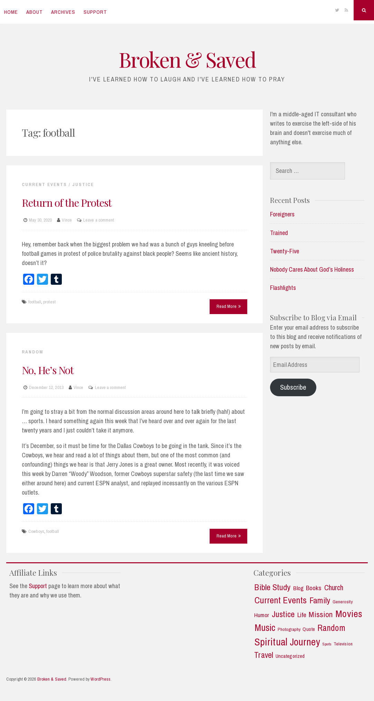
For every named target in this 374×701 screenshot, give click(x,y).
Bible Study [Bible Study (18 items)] (272, 587)
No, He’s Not (48, 370)
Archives (63, 12)
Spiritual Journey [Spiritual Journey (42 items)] (287, 642)
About (34, 12)
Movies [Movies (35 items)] (348, 613)
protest (49, 302)
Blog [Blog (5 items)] (298, 588)
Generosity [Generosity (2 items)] (343, 602)
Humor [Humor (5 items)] (261, 615)
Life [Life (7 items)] (301, 615)
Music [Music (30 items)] (265, 628)
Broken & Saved (187, 59)
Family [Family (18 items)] (319, 600)
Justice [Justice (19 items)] (283, 614)
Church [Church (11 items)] (334, 588)
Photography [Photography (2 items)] (289, 629)
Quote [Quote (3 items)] (309, 629)
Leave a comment (98, 220)
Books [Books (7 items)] (314, 588)
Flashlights (283, 287)
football (34, 302)
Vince (67, 220)
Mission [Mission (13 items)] (321, 615)
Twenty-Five (284, 251)
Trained (279, 232)
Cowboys (36, 531)
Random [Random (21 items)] (331, 628)
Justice (83, 184)
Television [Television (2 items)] (343, 644)
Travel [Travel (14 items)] (263, 655)
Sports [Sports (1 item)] (327, 644)
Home (11, 12)
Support (95, 12)
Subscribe (293, 387)
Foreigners (282, 214)
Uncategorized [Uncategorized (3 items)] (290, 656)
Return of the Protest (67, 203)
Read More (229, 306)
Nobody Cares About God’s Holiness (312, 269)
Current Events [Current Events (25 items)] (281, 600)
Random (32, 352)
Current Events (44, 184)
